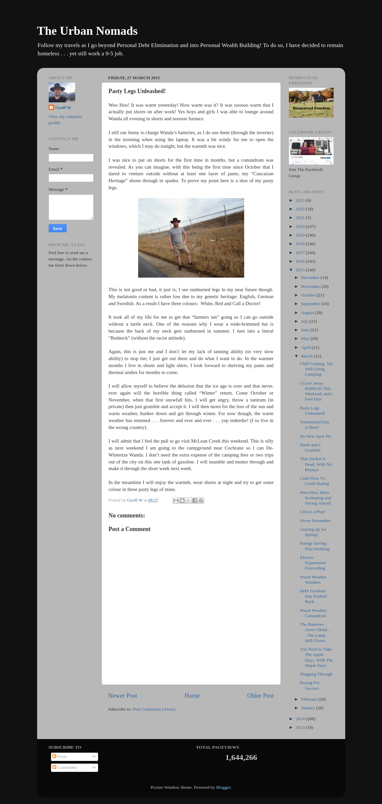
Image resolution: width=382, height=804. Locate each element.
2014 (300, 718)
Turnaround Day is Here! (314, 424)
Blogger (223, 787)
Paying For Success (310, 685)
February (309, 699)
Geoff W (63, 107)
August (308, 312)
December (311, 277)
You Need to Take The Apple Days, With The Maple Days (316, 657)
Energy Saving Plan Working (314, 546)
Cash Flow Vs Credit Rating (314, 481)
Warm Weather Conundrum (313, 613)
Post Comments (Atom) (154, 709)
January (308, 707)
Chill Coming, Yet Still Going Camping (316, 369)
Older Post (260, 695)
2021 (300, 217)
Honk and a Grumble (310, 447)
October (309, 295)
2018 (300, 243)
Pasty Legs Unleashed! (312, 410)
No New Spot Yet (315, 436)
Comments (64, 767)
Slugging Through (316, 673)
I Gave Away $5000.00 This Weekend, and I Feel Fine (316, 391)
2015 (300, 269)
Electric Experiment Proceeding (313, 562)
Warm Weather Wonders (313, 579)
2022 (300, 208)
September (311, 303)
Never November (315, 520)
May (305, 338)
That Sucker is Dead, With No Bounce (316, 464)
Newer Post (122, 695)
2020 (300, 226)
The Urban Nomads (87, 30)
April (306, 347)
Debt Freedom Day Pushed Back (313, 596)
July (305, 321)
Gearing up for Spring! (313, 532)
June (305, 329)
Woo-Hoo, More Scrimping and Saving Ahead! (315, 498)
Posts (59, 756)
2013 (300, 727)
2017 (300, 252)
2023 (300, 200)
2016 (300, 261)
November (311, 286)
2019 (300, 235)
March (307, 355)
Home (192, 695)
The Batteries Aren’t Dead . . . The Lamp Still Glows (315, 632)
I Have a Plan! (313, 511)
